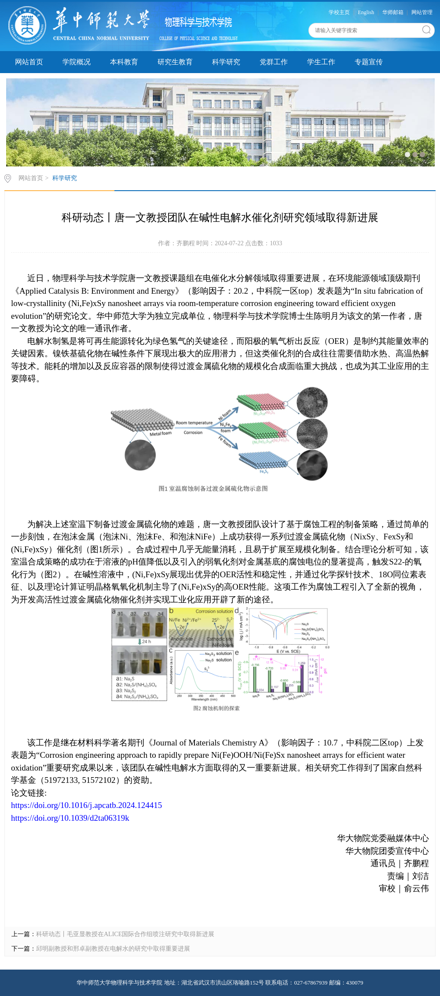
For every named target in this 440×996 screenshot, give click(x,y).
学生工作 (321, 62)
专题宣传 (369, 62)
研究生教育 (175, 62)
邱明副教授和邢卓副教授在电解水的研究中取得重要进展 (113, 948)
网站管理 (422, 12)
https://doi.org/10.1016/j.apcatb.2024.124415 (86, 805)
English (366, 12)
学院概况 (76, 62)
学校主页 (339, 12)
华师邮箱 (392, 12)
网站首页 (29, 62)
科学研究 (226, 62)
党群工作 (274, 62)
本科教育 (124, 62)
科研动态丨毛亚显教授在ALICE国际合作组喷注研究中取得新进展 (125, 934)
